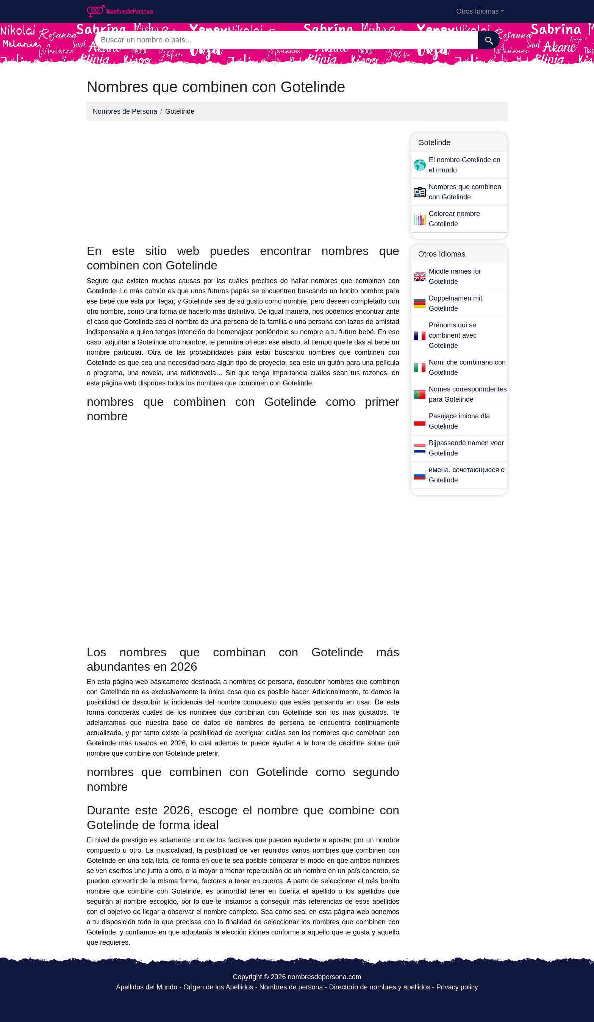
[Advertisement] (243, 180)
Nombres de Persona (125, 111)
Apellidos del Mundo (146, 987)
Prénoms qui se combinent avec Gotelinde (453, 335)
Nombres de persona (291, 987)
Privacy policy (457, 987)
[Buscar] (489, 40)
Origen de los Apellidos (218, 987)
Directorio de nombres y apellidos (379, 987)
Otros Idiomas (477, 11)
